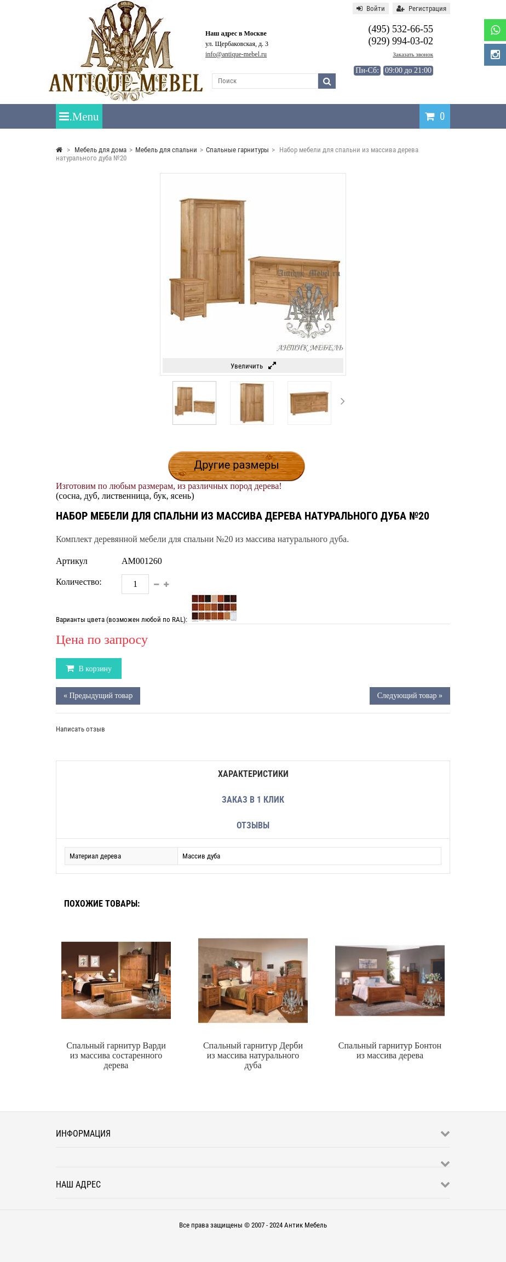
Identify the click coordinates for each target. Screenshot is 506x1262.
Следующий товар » (409, 695)
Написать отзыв (80, 729)
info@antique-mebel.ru (236, 54)
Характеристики (253, 774)
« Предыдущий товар (98, 695)
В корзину (94, 669)
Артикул (72, 561)
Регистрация (421, 8)
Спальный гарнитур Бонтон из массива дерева (389, 1050)
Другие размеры (236, 464)
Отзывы (253, 825)
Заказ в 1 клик (253, 799)
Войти (371, 8)
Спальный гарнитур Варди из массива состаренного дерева (115, 1055)
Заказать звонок (413, 54)
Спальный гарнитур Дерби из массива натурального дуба (253, 1055)
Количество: (79, 581)
